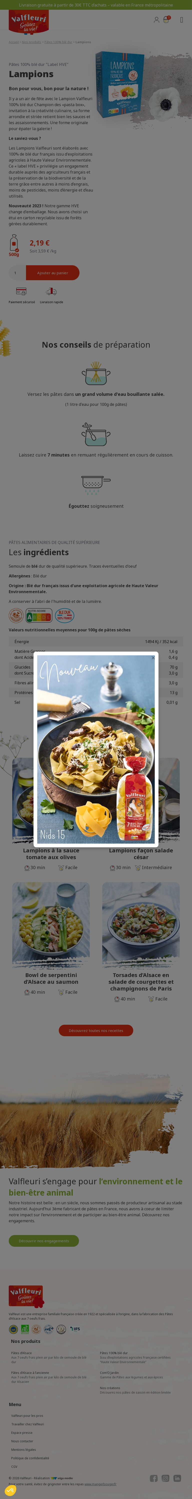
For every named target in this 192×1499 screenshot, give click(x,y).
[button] (10, 1491)
